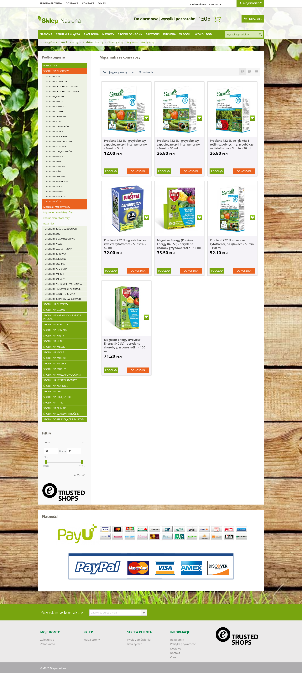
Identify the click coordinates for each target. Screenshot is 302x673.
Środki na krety (53, 335)
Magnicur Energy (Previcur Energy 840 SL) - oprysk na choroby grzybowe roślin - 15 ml (179, 244)
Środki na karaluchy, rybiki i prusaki (62, 317)
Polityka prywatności (183, 644)
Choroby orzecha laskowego (62, 91)
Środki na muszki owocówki (62, 374)
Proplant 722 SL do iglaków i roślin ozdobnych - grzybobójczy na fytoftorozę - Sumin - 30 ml (231, 144)
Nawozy (108, 34)
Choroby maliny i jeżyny (58, 248)
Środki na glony (54, 309)
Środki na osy (52, 391)
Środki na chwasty (55, 304)
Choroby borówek (55, 253)
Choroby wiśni (53, 171)
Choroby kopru (54, 111)
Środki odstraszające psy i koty (63, 419)
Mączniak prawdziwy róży (58, 212)
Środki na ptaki (53, 402)
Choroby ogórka (55, 263)
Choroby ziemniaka (55, 116)
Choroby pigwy (53, 243)
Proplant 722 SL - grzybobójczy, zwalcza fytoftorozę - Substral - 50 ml (125, 244)
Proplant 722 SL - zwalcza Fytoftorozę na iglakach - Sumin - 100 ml (232, 244)
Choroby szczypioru (56, 146)
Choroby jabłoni (54, 96)
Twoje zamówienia (139, 639)
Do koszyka (138, 171)
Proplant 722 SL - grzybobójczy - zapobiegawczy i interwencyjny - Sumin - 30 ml (178, 144)
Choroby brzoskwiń (56, 181)
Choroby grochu (55, 156)
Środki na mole (53, 352)
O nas (102, 3)
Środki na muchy (54, 369)
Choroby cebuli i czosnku (59, 141)
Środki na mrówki (55, 358)
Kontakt (88, 3)
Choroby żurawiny (55, 258)
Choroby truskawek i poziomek (63, 288)
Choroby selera (54, 131)
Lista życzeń (134, 644)
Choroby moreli (54, 186)
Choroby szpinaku (55, 106)
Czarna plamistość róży (56, 218)
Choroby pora (53, 121)
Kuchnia (169, 34)
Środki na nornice (55, 386)
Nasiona (46, 34)
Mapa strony (92, 639)
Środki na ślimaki (54, 408)
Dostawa (71, 3)
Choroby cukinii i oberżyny (60, 293)
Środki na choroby (92, 42)
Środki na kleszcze (55, 324)
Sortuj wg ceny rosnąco (119, 72)
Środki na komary (55, 330)
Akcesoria (91, 34)
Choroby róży (115, 42)
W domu (185, 34)
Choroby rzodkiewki (56, 136)
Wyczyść (81, 475)
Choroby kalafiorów (57, 126)
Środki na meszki (54, 346)
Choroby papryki (54, 273)
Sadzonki (153, 34)
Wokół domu (205, 34)
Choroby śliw (52, 76)
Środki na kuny (53, 341)
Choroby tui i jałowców (58, 151)
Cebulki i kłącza (68, 34)
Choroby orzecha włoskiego (61, 86)
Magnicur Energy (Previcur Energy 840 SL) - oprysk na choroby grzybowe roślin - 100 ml (124, 345)
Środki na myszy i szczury (60, 380)
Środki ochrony (130, 34)
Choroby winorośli (56, 196)
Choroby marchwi (55, 166)
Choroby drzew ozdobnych (60, 238)
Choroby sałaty (54, 101)
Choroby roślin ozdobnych (61, 228)
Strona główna (50, 3)
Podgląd (111, 171)
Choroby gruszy (54, 191)
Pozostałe (50, 65)
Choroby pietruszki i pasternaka (63, 283)
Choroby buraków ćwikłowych (63, 298)
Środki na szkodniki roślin (61, 413)
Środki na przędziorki (57, 397)
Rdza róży (49, 223)
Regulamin (177, 639)
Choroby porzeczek (56, 81)
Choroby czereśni (55, 176)
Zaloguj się (47, 639)
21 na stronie (147, 72)
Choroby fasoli (54, 161)
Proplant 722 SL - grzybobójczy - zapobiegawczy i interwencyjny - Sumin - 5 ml (126, 144)
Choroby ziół (52, 233)
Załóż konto (47, 644)
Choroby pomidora (56, 268)
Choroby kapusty (55, 278)
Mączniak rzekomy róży (56, 206)
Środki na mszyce (54, 363)
